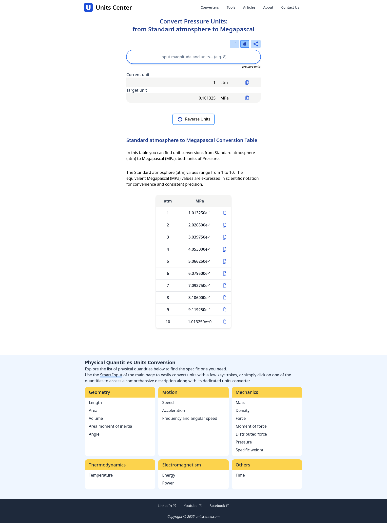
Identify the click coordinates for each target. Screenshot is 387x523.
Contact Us (290, 7)
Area (93, 410)
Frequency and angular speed (189, 418)
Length (95, 402)
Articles (249, 7)
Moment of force (251, 426)
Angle (94, 434)
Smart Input (111, 375)
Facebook (219, 505)
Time (240, 475)
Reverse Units (193, 119)
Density (243, 410)
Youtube (193, 505)
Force (241, 418)
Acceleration (173, 410)
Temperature (101, 475)
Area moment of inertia (110, 426)
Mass (240, 402)
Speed (168, 402)
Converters (210, 7)
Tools (231, 7)
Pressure (244, 442)
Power (168, 483)
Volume (96, 418)
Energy (168, 475)
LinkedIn (167, 505)
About (268, 7)
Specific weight (249, 450)
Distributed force (251, 434)
